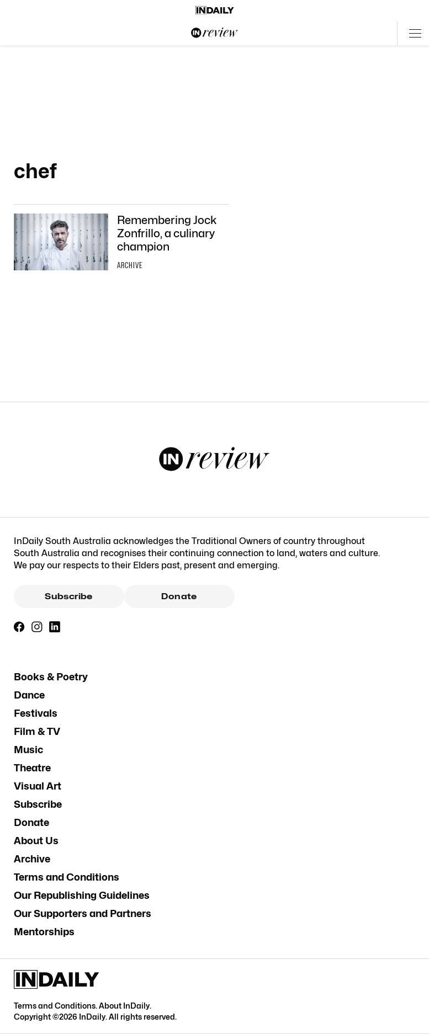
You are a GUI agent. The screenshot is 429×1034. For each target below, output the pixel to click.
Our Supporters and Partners (82, 913)
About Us (36, 840)
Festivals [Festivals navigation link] (35, 713)
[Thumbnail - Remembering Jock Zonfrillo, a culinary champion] (121, 243)
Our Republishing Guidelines (82, 895)
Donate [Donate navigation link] (31, 822)
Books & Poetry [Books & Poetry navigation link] (51, 677)
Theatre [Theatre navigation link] (32, 768)
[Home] (214, 10)
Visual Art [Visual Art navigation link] (37, 786)
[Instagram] (37, 626)
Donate (179, 596)
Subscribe (68, 596)
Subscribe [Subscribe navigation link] (38, 804)
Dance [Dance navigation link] (29, 695)
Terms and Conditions (66, 877)
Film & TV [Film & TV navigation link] (37, 731)
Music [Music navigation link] (28, 749)
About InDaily (124, 1005)
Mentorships (44, 931)
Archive (32, 859)
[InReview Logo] (215, 33)
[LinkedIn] (54, 626)
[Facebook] (19, 626)
